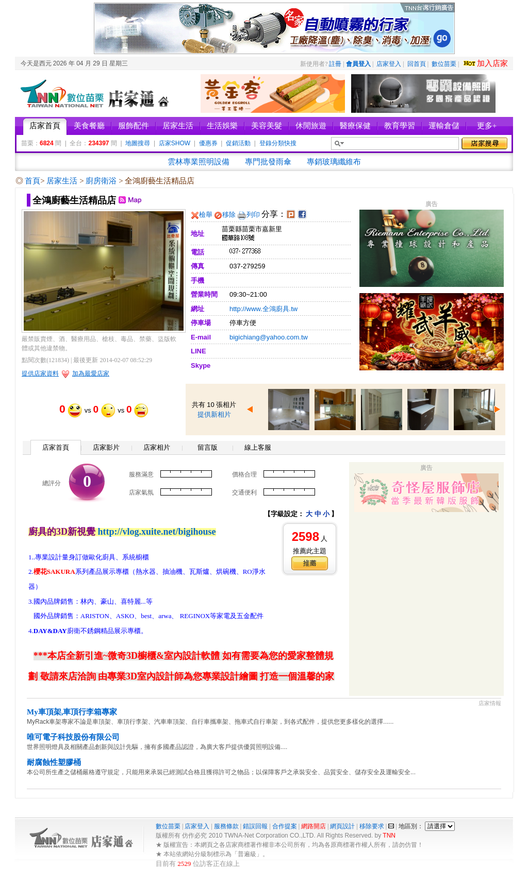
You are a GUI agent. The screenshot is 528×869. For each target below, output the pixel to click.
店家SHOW (174, 143)
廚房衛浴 (102, 181)
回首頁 (416, 63)
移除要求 (371, 826)
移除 (229, 214)
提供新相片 (214, 414)
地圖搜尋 (137, 143)
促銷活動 (238, 143)
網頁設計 (342, 826)
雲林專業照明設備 (198, 162)
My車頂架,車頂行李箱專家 (72, 712)
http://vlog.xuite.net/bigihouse (157, 531)
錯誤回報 (255, 826)
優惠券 (208, 143)
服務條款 (226, 826)
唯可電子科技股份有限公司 (73, 737)
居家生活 (62, 181)
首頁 (32, 181)
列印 (253, 214)
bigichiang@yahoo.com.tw (268, 337)
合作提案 (284, 826)
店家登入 (388, 63)
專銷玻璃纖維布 (334, 162)
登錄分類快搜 (277, 143)
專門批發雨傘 (268, 162)
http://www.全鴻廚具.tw (263, 309)
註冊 (335, 63)
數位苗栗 (444, 63)
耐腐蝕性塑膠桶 (54, 762)
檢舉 (205, 214)
